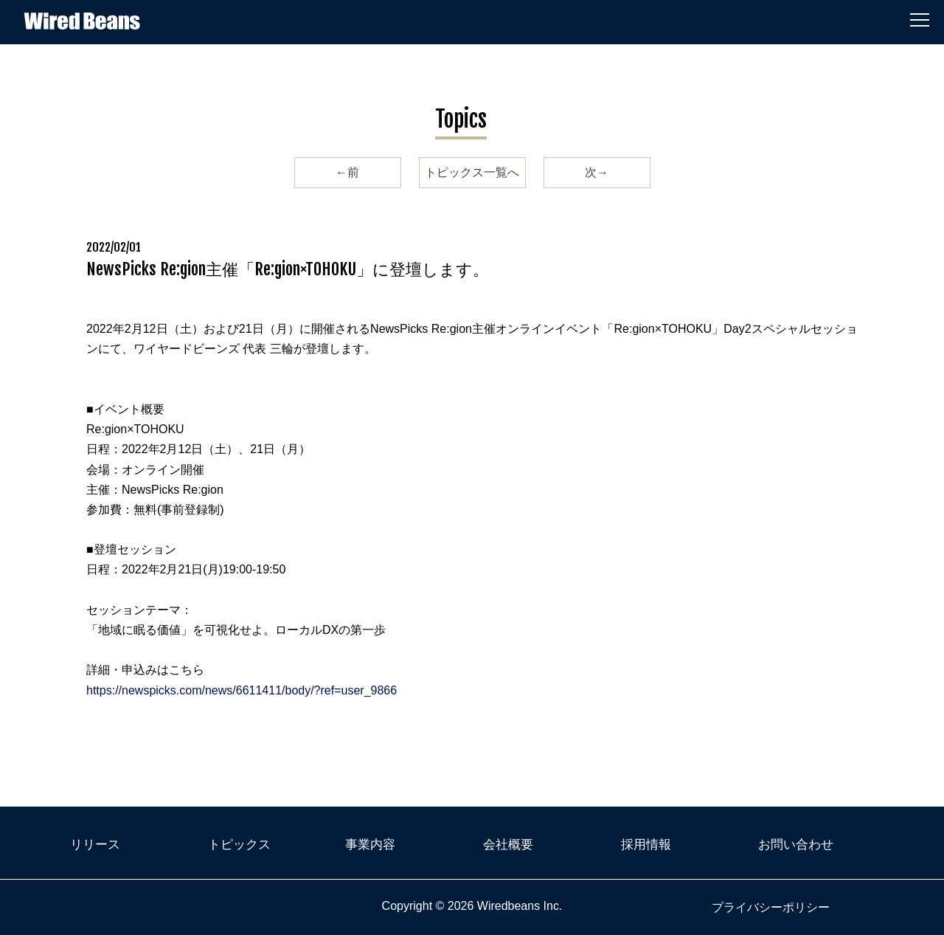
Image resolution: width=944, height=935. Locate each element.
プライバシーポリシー (771, 907)
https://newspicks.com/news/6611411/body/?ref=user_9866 (241, 690)
